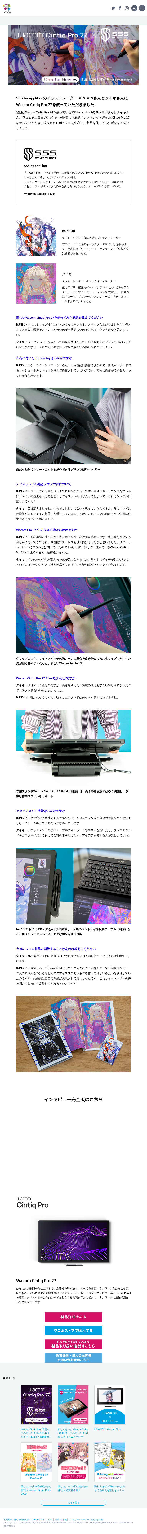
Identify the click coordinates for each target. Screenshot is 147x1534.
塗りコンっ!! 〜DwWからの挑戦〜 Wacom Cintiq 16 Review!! (36, 1490)
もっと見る (73, 1502)
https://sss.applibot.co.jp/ (39, 193)
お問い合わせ (60, 1519)
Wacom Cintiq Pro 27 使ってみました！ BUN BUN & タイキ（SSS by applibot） (36, 1433)
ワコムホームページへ (78, 1519)
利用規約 (8, 1519)
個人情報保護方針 (22, 1519)
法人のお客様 (97, 1519)
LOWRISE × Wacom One (107, 1429)
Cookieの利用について (42, 1519)
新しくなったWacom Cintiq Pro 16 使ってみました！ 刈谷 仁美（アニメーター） (73, 1433)
